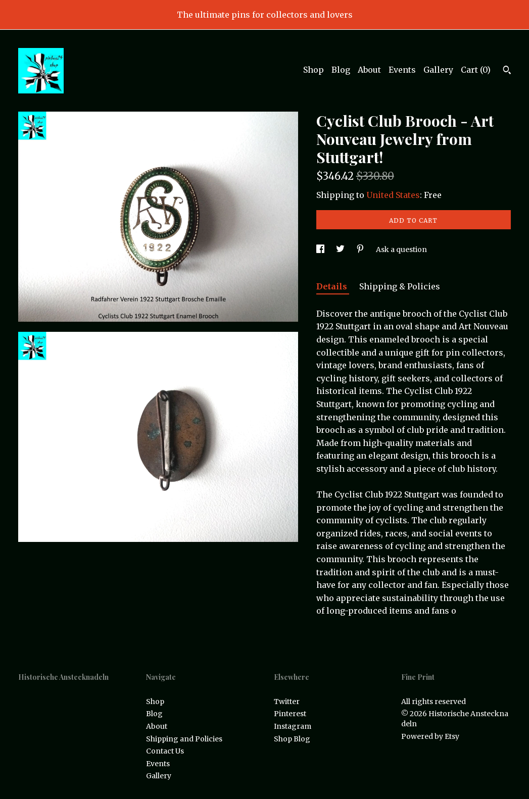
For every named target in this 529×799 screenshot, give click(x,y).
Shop (313, 70)
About (369, 70)
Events (402, 70)
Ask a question (401, 249)
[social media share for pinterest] (361, 249)
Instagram (292, 726)
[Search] (507, 71)
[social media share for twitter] (341, 249)
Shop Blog (292, 738)
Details (332, 286)
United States (393, 195)
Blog (340, 70)
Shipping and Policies (184, 738)
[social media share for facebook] (321, 249)
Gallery (438, 70)
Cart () (476, 70)
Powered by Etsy (430, 736)
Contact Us (165, 751)
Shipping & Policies (399, 286)
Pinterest (290, 713)
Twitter (287, 701)
